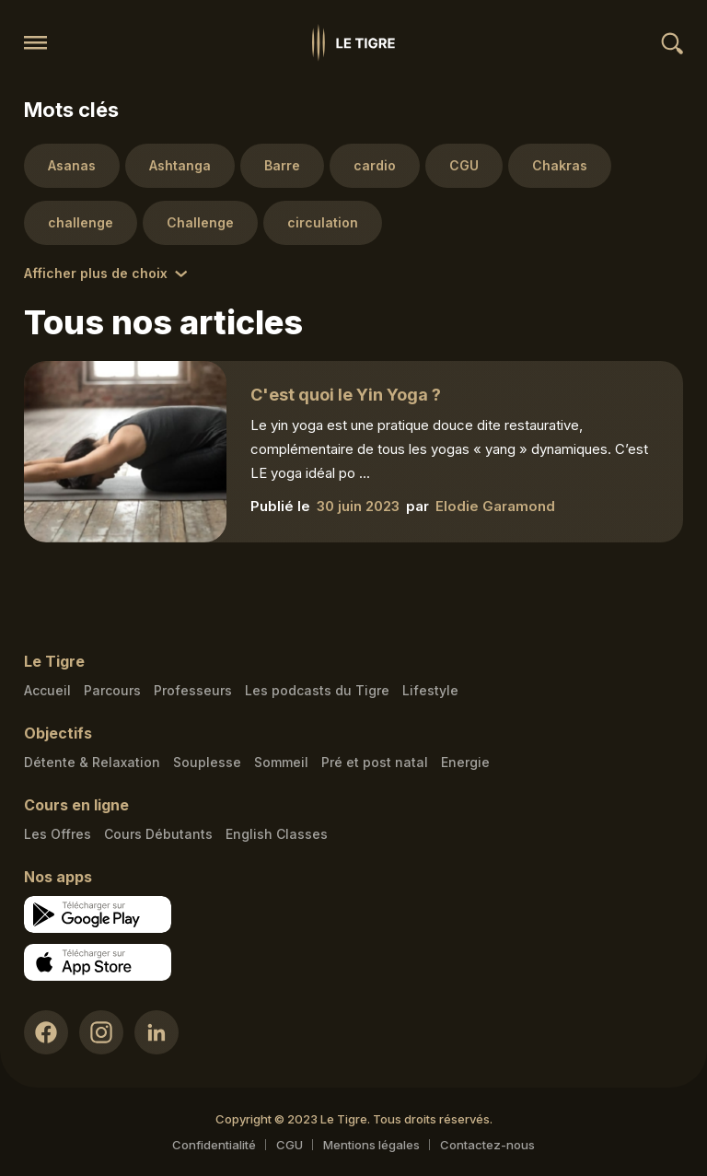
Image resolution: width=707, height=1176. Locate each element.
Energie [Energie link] (465, 762)
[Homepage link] (353, 43)
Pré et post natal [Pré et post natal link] (374, 762)
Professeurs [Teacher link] (193, 690)
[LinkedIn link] (156, 1032)
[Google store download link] (97, 914)
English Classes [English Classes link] (277, 834)
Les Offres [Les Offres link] (57, 834)
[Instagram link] (101, 1032)
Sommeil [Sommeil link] (281, 762)
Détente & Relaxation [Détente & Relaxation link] (92, 762)
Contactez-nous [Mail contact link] (487, 1144)
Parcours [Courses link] (112, 690)
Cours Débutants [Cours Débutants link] (158, 834)
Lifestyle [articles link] (430, 690)
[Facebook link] (46, 1032)
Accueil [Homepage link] (47, 690)
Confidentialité (214, 1144)
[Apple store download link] (97, 962)
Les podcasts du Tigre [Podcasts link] (317, 690)
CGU (289, 1144)
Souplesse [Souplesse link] (207, 762)
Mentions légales (371, 1144)
